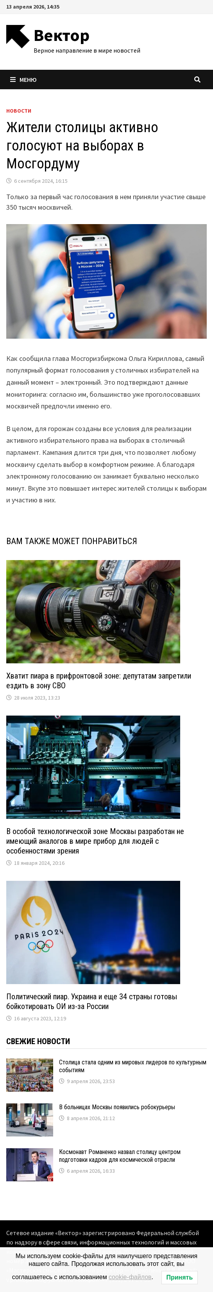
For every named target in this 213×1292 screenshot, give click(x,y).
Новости (18, 110)
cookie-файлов (130, 1277)
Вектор (61, 35)
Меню (23, 79)
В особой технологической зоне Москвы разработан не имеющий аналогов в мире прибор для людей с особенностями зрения (95, 841)
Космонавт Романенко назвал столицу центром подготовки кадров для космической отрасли (120, 1155)
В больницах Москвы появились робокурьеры (117, 1107)
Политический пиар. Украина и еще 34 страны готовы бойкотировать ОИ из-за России (91, 1001)
